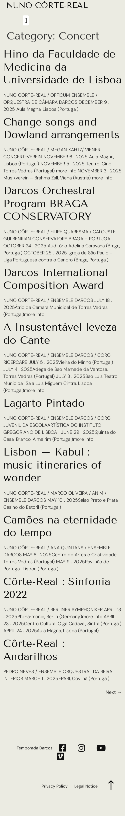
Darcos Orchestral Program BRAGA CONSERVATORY (49, 203)
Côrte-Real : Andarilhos (33, 649)
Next (114, 692)
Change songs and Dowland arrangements (61, 128)
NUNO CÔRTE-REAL (47, 5)
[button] (26, 20)
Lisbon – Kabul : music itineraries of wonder (52, 464)
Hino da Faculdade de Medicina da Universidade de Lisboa (62, 67)
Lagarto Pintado (44, 403)
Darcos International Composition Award (55, 279)
